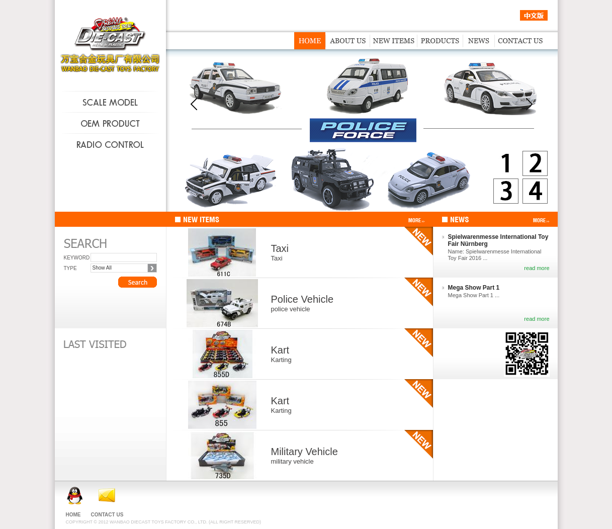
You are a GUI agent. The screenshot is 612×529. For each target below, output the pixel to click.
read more (536, 268)
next (529, 104)
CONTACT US (107, 514)
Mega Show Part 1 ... (474, 295)
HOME (73, 514)
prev (194, 104)
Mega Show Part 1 (474, 287)
